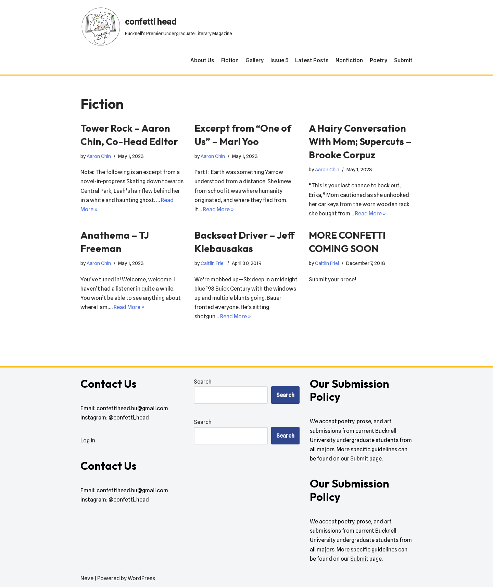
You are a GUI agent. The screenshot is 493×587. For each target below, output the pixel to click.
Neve (86, 578)
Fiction (230, 60)
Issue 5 (279, 60)
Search (203, 381)
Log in (87, 440)
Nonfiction (349, 60)
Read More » (218, 209)
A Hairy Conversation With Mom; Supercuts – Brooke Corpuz (360, 141)
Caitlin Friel (213, 263)
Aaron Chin (99, 156)
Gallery (254, 60)
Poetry (378, 60)
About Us (202, 60)
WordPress (141, 578)
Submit (403, 60)
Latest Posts (312, 60)
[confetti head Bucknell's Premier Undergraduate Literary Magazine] (156, 26)
